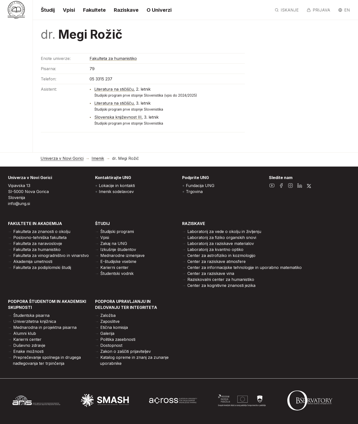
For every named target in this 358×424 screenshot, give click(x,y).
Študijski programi (117, 231)
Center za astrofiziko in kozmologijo (221, 255)
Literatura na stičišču (114, 89)
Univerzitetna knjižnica (34, 321)
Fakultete (94, 10)
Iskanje (287, 9)
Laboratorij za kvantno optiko (215, 249)
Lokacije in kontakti (117, 185)
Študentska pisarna (31, 315)
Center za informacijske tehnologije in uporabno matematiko (244, 267)
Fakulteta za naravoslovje (37, 243)
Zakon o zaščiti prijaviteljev (125, 351)
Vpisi (69, 10)
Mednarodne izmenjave (122, 255)
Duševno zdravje (29, 345)
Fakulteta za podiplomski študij (42, 267)
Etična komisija (114, 327)
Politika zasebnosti (117, 339)
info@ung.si (19, 203)
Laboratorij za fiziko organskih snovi (221, 237)
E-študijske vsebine (118, 261)
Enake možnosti (28, 351)
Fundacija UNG (200, 185)
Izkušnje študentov (118, 249)
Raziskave (126, 10)
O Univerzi (159, 10)
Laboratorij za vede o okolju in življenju (224, 231)
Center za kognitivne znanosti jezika (221, 285)
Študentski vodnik (117, 273)
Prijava (318, 9)
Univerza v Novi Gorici (62, 158)
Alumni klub (24, 333)
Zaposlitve (110, 321)
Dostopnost (111, 345)
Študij (48, 10)
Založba (108, 315)
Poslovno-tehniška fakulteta (40, 237)
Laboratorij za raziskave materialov (220, 243)
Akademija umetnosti (32, 261)
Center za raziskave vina (210, 273)
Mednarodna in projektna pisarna (45, 327)
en (344, 9)
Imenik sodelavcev (116, 191)
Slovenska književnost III (118, 117)
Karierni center (114, 267)
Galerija (107, 333)
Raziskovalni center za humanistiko (220, 279)
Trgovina (194, 191)
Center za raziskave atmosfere (216, 261)
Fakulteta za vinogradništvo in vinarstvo (51, 255)
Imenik (98, 158)
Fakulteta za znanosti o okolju (41, 231)
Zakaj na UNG (113, 243)
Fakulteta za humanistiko (113, 58)
